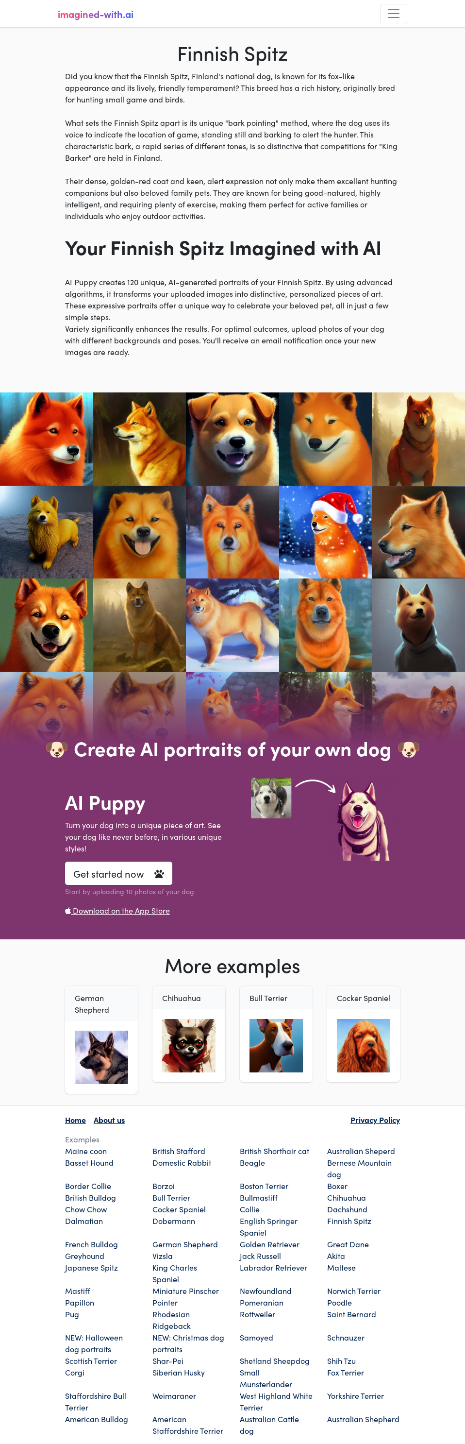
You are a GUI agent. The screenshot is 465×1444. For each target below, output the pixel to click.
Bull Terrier (171, 1197)
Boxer (337, 1185)
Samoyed (256, 1337)
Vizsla (162, 1255)
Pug (72, 1313)
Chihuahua (346, 1197)
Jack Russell (260, 1255)
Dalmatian (84, 1220)
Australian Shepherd (363, 1418)
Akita (336, 1255)
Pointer (165, 1302)
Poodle (339, 1302)
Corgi (74, 1372)
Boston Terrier (264, 1185)
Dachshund (347, 1209)
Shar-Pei (167, 1360)
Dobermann (173, 1220)
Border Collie (88, 1185)
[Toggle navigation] (393, 13)
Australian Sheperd (361, 1150)
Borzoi (163, 1185)
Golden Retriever (269, 1244)
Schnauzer (346, 1337)
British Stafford (178, 1150)
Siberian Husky (178, 1372)
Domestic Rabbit (181, 1162)
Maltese (341, 1267)
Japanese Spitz (91, 1267)
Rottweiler (257, 1313)
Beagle (252, 1162)
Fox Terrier (345, 1372)
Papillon (79, 1302)
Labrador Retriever (273, 1267)
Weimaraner (174, 1395)
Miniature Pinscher (185, 1290)
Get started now (118, 873)
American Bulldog (96, 1418)
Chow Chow (86, 1209)
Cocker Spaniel (179, 1209)
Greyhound (84, 1255)
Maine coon (86, 1150)
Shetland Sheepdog (275, 1360)
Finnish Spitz (349, 1220)
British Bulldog (90, 1197)
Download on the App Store (117, 910)
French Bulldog (91, 1244)
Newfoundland (266, 1290)
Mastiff (77, 1290)
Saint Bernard (351, 1313)
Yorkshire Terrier (355, 1395)
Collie (250, 1209)
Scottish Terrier (91, 1360)
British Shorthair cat (274, 1150)
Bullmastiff (259, 1197)
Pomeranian (261, 1302)
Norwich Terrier (354, 1290)
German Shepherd (185, 1244)
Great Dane (348, 1244)
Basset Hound (89, 1162)
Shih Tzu (341, 1360)
